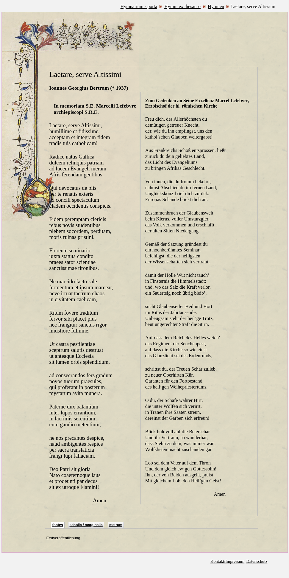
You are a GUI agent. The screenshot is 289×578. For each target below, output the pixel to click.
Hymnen (216, 6)
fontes (57, 525)
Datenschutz (256, 561)
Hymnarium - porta (139, 6)
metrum (115, 525)
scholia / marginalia (86, 525)
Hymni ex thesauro (182, 6)
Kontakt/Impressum (227, 561)
